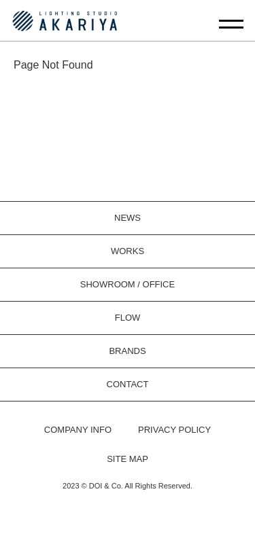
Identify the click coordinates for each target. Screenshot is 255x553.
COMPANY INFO (78, 430)
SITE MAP (127, 459)
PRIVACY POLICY (174, 430)
